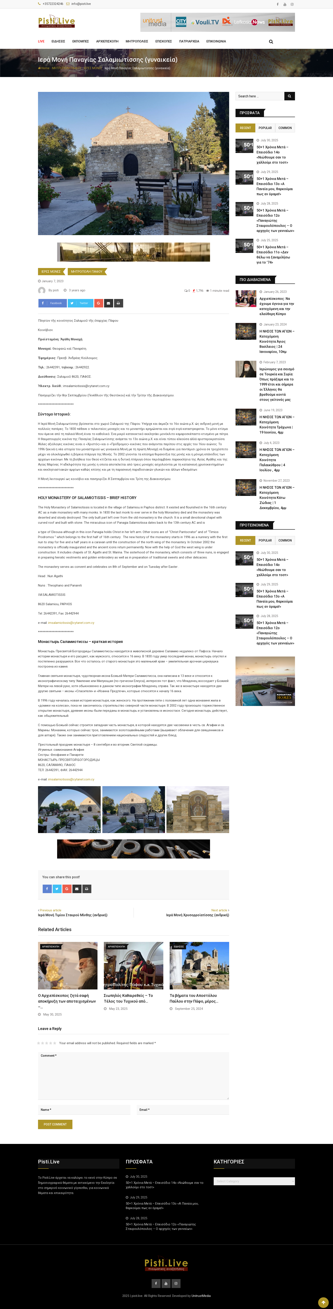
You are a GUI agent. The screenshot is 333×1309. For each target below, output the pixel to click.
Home (43, 68)
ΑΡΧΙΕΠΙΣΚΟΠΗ (107, 41)
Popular (265, 128)
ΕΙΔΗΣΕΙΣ (58, 41)
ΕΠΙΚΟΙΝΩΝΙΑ (216, 41)
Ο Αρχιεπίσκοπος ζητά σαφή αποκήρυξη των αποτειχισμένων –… (67, 1001)
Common (285, 128)
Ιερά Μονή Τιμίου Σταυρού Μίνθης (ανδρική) (72, 915)
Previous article (50, 910)
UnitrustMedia (201, 1296)
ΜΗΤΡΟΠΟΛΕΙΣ (137, 41)
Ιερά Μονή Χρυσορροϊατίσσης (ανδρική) (197, 915)
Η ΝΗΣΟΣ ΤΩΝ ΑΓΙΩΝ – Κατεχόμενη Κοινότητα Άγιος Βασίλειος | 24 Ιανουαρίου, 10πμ (277, 341)
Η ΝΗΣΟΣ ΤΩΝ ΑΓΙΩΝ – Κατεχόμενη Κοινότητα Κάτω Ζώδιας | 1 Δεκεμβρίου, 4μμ (277, 497)
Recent (245, 128)
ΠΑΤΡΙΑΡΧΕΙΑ (189, 41)
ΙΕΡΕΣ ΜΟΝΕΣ (93, 68)
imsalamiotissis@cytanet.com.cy (71, 623)
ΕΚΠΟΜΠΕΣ (80, 41)
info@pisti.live (81, 4)
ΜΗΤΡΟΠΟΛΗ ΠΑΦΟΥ (66, 68)
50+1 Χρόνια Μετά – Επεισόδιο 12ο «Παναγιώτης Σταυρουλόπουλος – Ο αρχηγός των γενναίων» (275, 220)
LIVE (41, 41)
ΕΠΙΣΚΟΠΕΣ (163, 41)
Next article (219, 910)
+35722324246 (53, 4)
